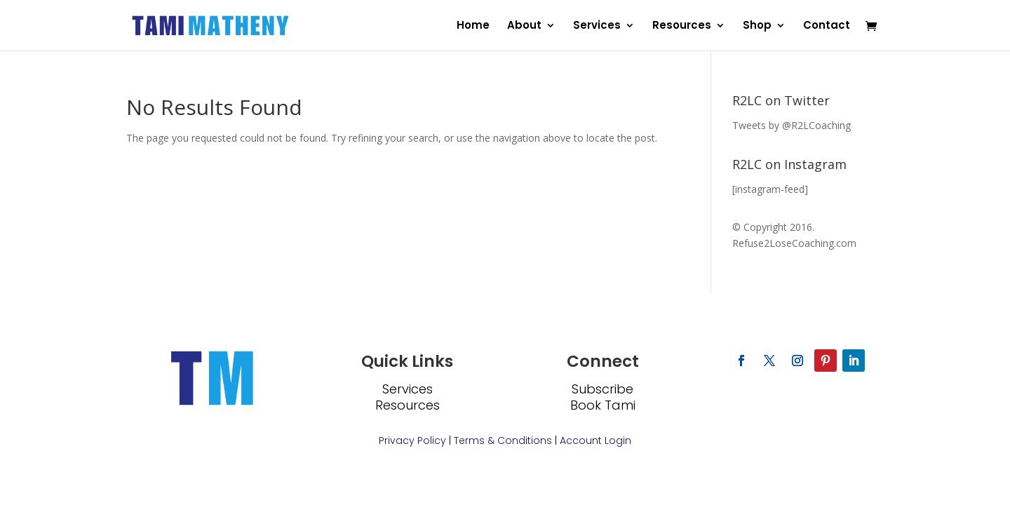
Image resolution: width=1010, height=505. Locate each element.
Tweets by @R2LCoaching (791, 125)
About (524, 26)
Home (473, 26)
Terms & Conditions (503, 440)
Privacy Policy (412, 440)
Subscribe (602, 389)
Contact (826, 26)
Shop (757, 26)
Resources (681, 26)
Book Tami (602, 405)
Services (597, 26)
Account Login (595, 440)
